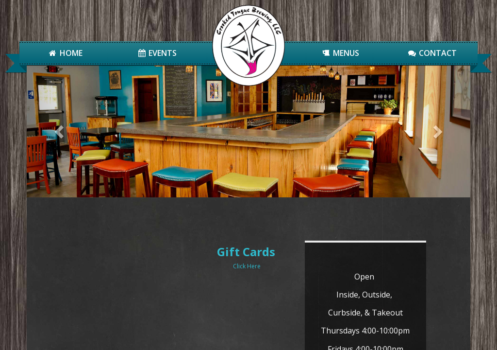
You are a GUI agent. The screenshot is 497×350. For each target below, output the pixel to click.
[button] (60, 131)
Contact (432, 53)
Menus (340, 53)
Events (157, 53)
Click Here (180, 266)
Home (65, 53)
